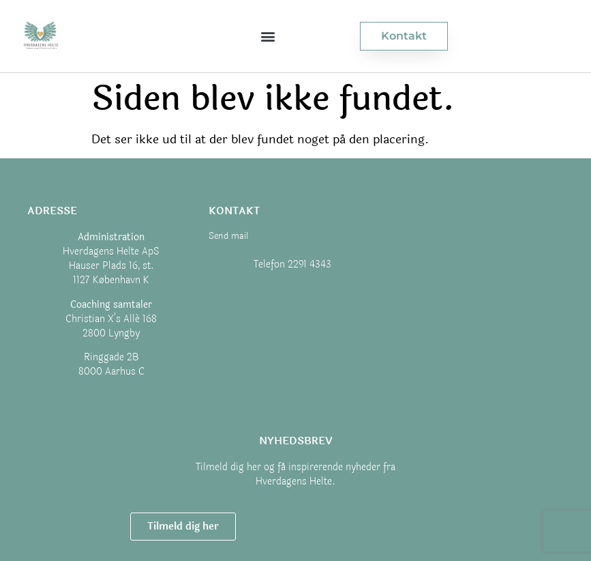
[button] (267, 36)
